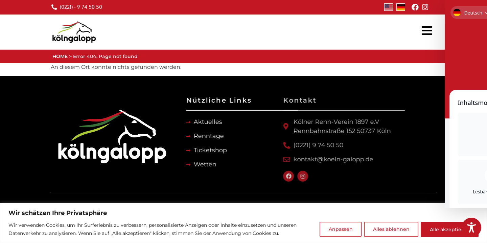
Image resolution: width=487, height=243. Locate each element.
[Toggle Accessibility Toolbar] (471, 227)
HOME (60, 56)
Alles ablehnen (388, 229)
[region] (243, 223)
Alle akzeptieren (449, 229)
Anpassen (336, 229)
